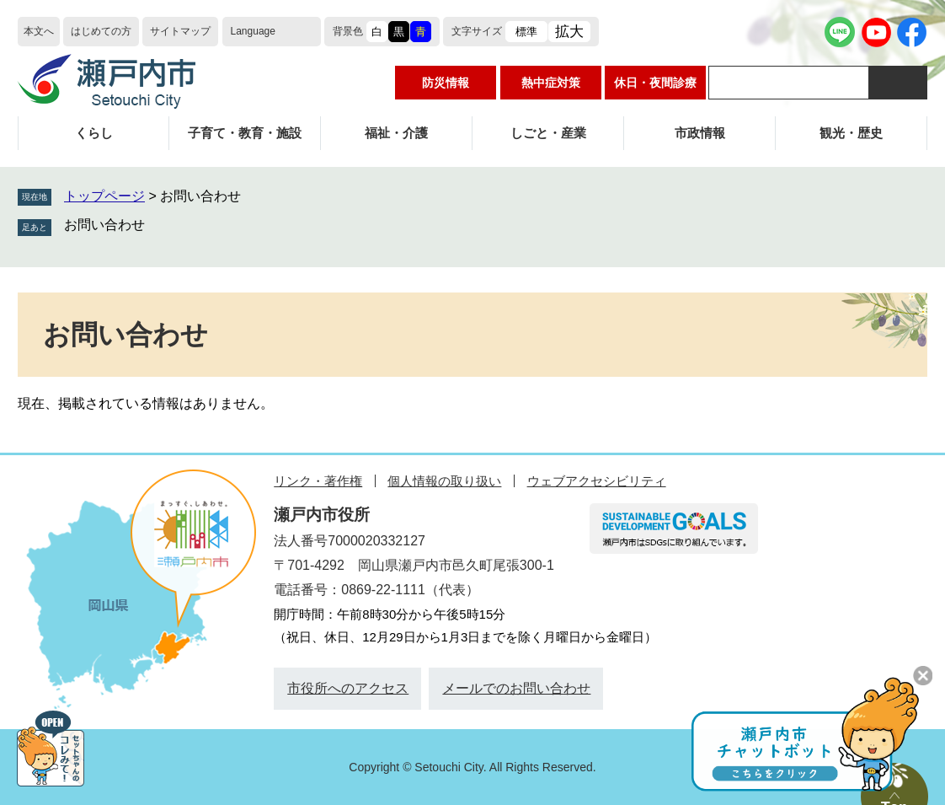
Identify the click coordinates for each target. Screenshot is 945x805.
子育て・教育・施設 (245, 133)
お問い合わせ (104, 224)
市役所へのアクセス (347, 688)
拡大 (569, 32)
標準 (526, 31)
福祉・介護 (396, 133)
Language (253, 31)
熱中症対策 (550, 82)
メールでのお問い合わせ (516, 688)
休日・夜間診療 (655, 82)
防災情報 (445, 82)
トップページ (104, 196)
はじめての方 (101, 31)
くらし (94, 133)
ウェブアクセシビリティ (596, 481)
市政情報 (700, 133)
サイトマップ (180, 31)
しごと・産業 (548, 133)
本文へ (39, 31)
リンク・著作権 (318, 481)
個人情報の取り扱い (444, 481)
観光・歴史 (851, 133)
